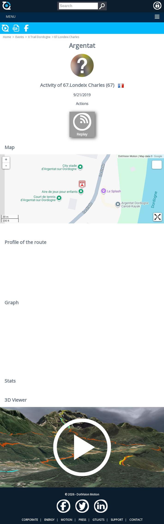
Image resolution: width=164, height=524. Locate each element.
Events (19, 37)
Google (158, 156)
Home (7, 37)
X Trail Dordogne (39, 37)
